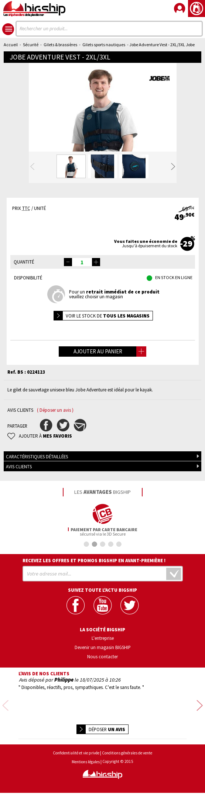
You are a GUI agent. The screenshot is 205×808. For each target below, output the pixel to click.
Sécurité (30, 44)
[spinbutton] (82, 292)
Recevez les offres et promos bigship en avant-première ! (94, 590)
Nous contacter (102, 686)
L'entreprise (103, 667)
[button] (96, 292)
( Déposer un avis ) (55, 439)
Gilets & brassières (60, 44)
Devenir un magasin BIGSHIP (103, 677)
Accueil (11, 44)
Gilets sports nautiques (103, 44)
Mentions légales (86, 777)
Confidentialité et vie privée (76, 768)
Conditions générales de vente (127, 768)
